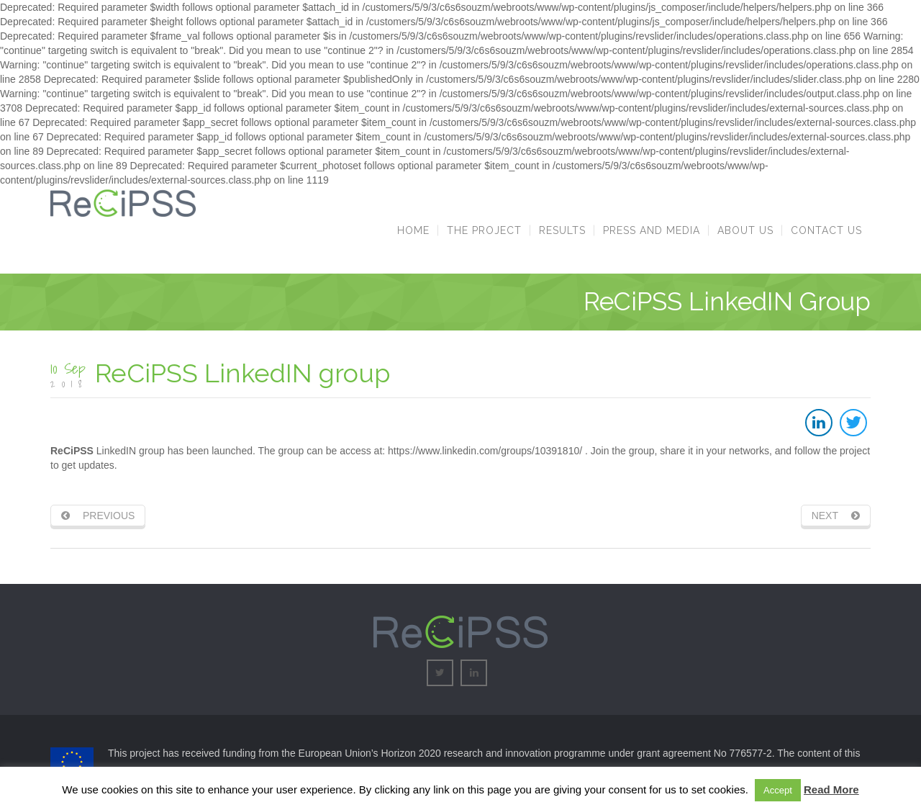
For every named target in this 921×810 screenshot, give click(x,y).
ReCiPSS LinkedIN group (242, 373)
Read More (831, 789)
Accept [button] (777, 790)
